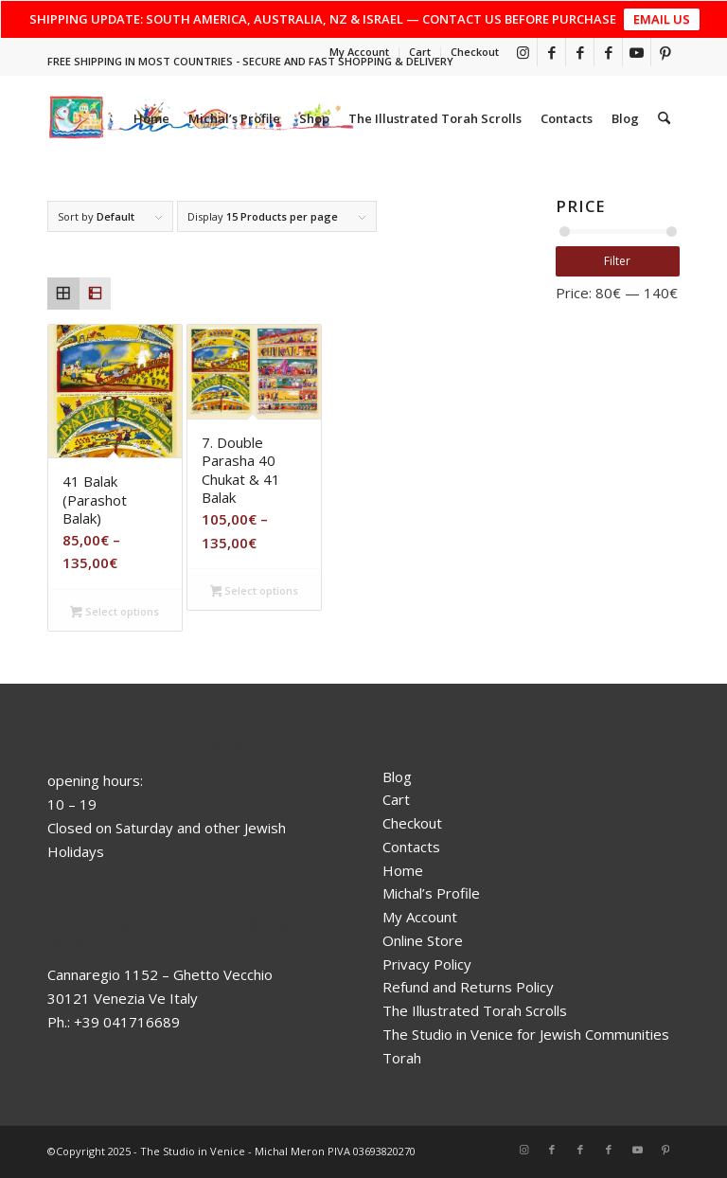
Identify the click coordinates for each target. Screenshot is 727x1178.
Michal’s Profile (431, 893)
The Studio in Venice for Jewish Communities (525, 1034)
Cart (420, 52)
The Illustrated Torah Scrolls (474, 1010)
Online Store (422, 940)
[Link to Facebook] (551, 52)
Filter (617, 261)
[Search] (664, 118)
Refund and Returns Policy (468, 986)
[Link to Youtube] (636, 52)
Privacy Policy (426, 964)
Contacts (411, 846)
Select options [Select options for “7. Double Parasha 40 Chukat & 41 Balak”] (254, 591)
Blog (397, 776)
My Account (359, 52)
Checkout (475, 52)
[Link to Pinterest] (665, 52)
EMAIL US (661, 18)
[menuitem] (359, 52)
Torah (401, 1057)
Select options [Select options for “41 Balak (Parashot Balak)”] (114, 612)
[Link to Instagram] (523, 52)
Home (402, 870)
